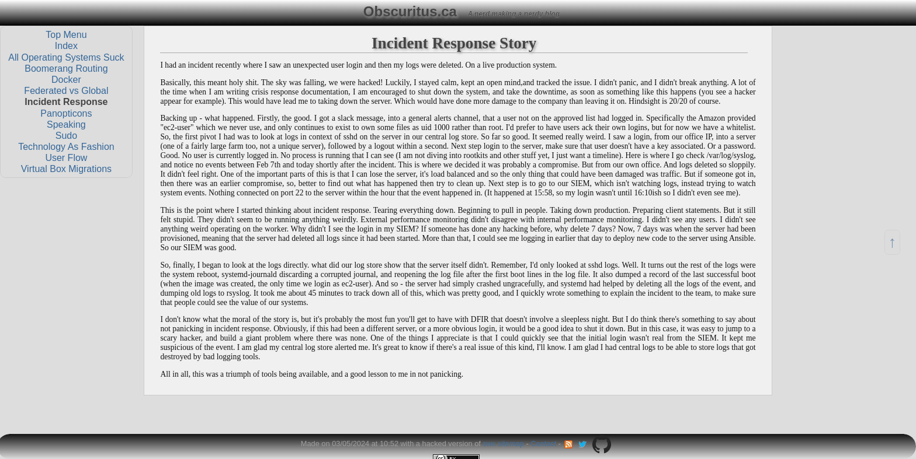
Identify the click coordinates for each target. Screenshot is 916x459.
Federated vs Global (66, 91)
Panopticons (66, 113)
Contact (543, 443)
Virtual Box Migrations (66, 169)
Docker (66, 80)
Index (66, 46)
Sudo (66, 135)
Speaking (66, 124)
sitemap (511, 443)
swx (489, 443)
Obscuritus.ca (410, 11)
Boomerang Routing (66, 68)
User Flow (66, 158)
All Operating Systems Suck (66, 57)
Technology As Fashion (66, 147)
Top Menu (66, 35)
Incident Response (66, 102)
